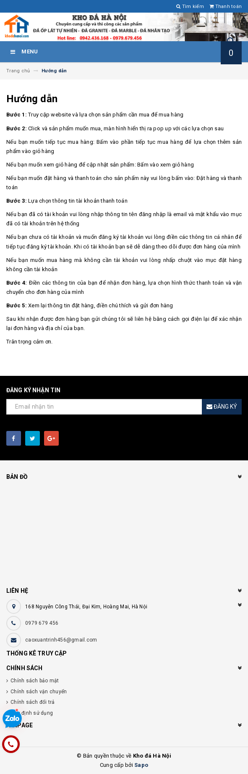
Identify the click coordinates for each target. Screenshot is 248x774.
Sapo (141, 765)
